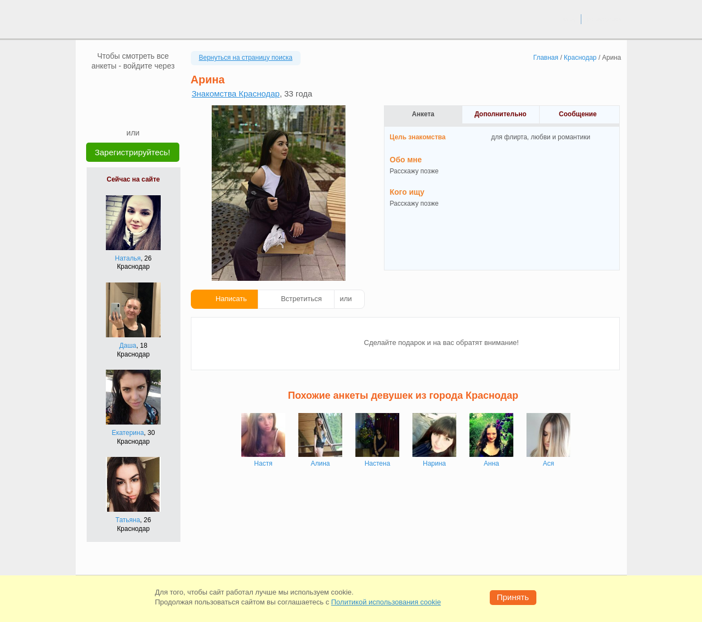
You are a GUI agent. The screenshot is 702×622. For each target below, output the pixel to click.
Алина (320, 463)
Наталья (128, 258)
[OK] (154, 87)
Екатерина (128, 433)
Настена (377, 463)
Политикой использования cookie (386, 602)
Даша (127, 345)
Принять (513, 597)
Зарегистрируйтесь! (133, 152)
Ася (548, 463)
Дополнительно (500, 114)
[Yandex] (123, 111)
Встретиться (301, 299)
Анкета (423, 114)
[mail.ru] (133, 87)
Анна (491, 463)
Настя (263, 463)
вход (568, 18)
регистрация (604, 18)
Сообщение (578, 114)
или (346, 299)
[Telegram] (143, 111)
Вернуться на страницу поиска (246, 57)
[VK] (112, 87)
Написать (231, 299)
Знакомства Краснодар (236, 93)
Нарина (434, 463)
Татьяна (128, 520)
